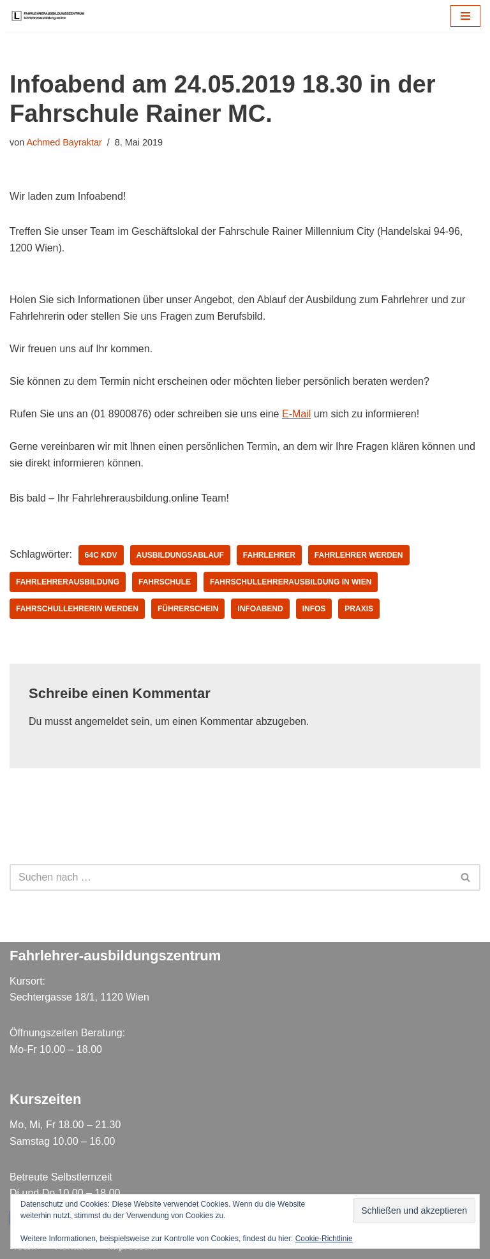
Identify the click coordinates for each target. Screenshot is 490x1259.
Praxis (359, 608)
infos (314, 608)
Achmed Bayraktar (63, 142)
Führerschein (188, 608)
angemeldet (101, 721)
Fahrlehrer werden (359, 555)
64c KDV (101, 555)
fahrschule (164, 581)
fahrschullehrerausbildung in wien (290, 581)
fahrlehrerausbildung (67, 581)
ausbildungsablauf (180, 555)
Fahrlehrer (269, 555)
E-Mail (296, 413)
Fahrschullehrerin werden (77, 608)
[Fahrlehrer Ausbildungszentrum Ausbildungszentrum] (51, 16)
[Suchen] (231, 877)
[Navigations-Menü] (465, 16)
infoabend (260, 608)
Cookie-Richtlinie (324, 1238)
